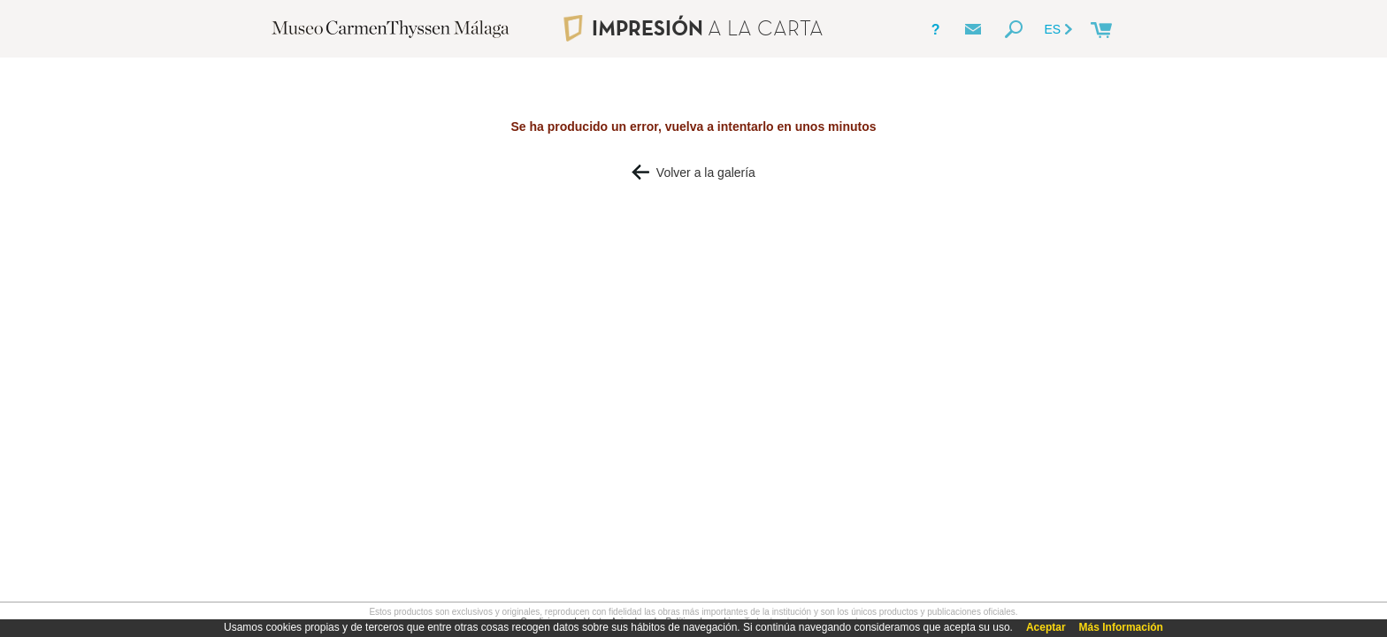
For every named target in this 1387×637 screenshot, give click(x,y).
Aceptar (1046, 627)
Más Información (1121, 627)
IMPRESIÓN (693, 28)
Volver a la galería (693, 172)
